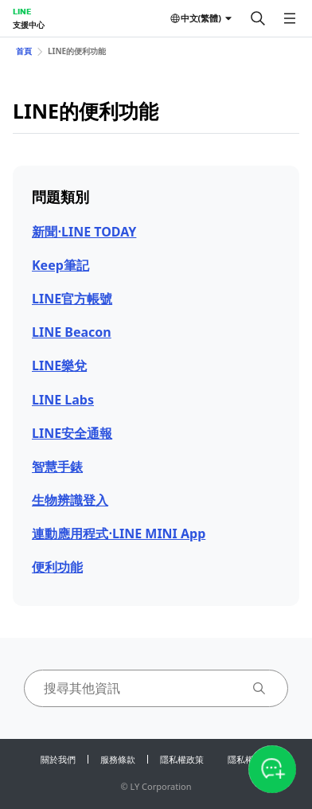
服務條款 (117, 759)
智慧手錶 (57, 466)
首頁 (24, 51)
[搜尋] (258, 18)
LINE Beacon (71, 332)
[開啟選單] (290, 18)
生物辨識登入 (70, 500)
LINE (22, 11)
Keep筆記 (60, 265)
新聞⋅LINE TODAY (84, 231)
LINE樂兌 (59, 365)
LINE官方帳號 (72, 298)
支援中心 (29, 24)
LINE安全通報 (72, 433)
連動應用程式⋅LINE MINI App (118, 533)
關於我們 (58, 759)
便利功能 (57, 567)
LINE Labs (63, 399)
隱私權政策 (182, 759)
